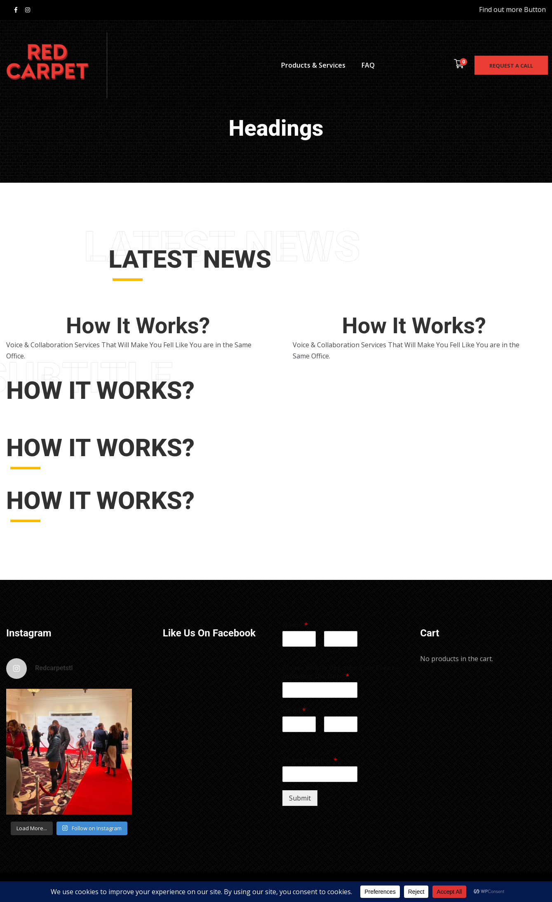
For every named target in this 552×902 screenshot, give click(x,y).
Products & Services (313, 65)
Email (294, 710)
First (287, 651)
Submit (300, 798)
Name (295, 625)
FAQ (368, 65)
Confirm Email (334, 741)
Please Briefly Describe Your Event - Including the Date (340, 672)
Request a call (511, 65)
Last (329, 651)
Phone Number (309, 760)
